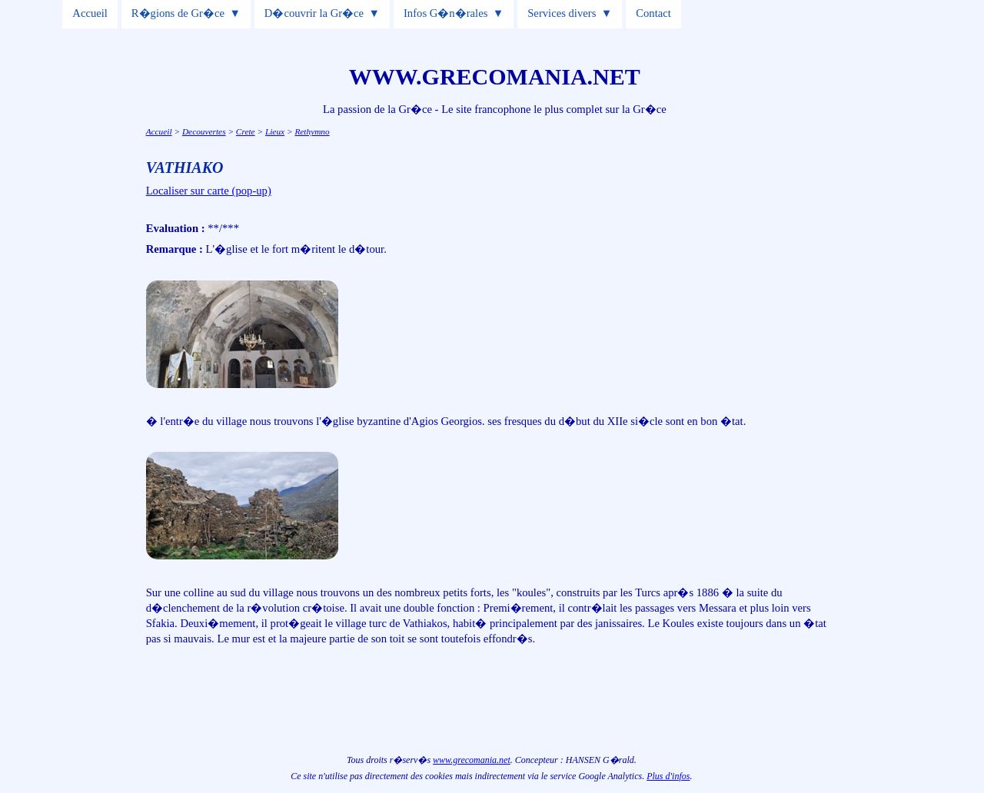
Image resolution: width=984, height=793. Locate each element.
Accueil (90, 13)
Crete (245, 131)
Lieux (274, 131)
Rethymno (311, 131)
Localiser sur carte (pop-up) (208, 190)
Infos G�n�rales (445, 13)
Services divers (561, 13)
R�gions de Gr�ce (177, 13)
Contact (653, 13)
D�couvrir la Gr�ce (314, 13)
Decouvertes (204, 131)
